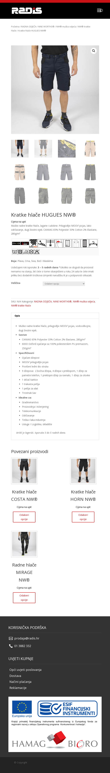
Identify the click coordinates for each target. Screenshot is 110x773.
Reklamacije (18, 688)
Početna (15, 26)
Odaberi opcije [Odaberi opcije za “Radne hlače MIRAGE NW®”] (24, 597)
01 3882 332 (22, 646)
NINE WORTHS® (46, 26)
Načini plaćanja (20, 682)
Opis (17, 315)
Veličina (15, 283)
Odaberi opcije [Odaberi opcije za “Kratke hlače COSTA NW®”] (24, 517)
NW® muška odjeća (66, 26)
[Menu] (99, 10)
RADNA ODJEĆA (28, 26)
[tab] (55, 316)
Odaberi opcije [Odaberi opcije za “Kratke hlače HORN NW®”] (83, 517)
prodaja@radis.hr (26, 638)
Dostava (15, 676)
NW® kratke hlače (21, 305)
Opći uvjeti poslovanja (25, 670)
